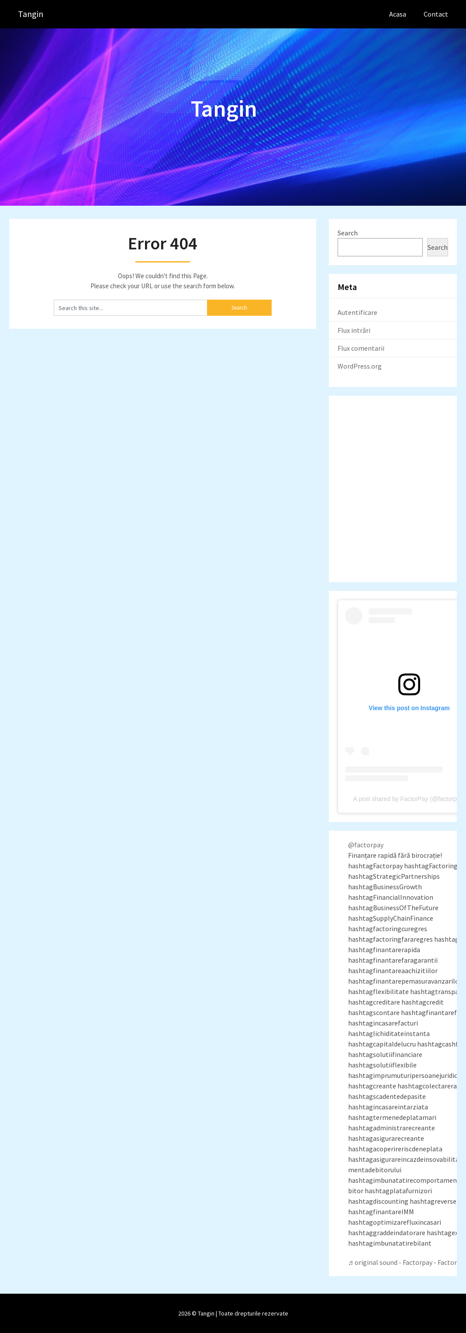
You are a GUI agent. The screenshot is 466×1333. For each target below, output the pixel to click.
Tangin (30, 14)
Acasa (397, 14)
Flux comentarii (361, 348)
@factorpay (365, 844)
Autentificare (357, 312)
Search (348, 232)
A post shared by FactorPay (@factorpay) (409, 798)
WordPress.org (360, 366)
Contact (436, 14)
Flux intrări (354, 330)
